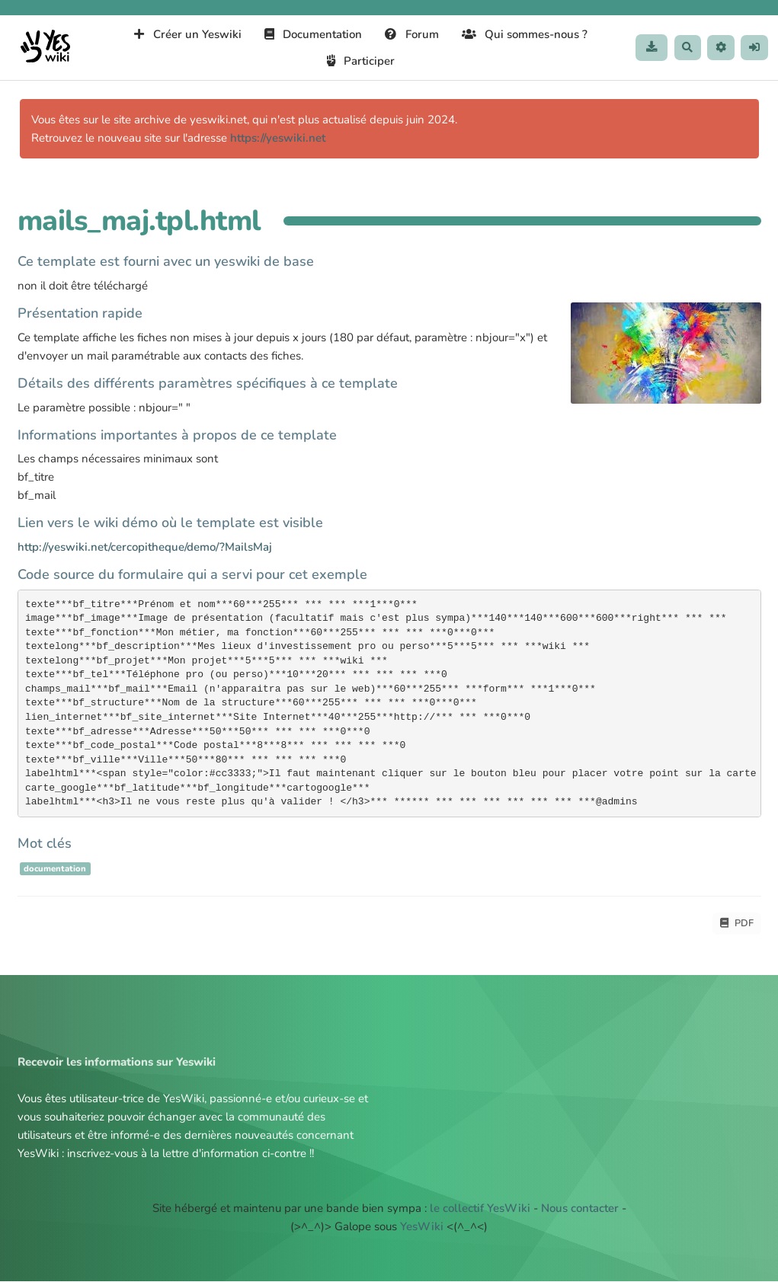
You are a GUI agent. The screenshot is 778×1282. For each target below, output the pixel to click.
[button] (718, 47)
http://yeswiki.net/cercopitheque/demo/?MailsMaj (145, 547)
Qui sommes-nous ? (521, 34)
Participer (357, 61)
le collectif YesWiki (480, 1208)
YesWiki (421, 1227)
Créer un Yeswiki (184, 34)
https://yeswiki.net (277, 137)
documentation (55, 868)
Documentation (310, 34)
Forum (408, 34)
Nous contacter (580, 1208)
